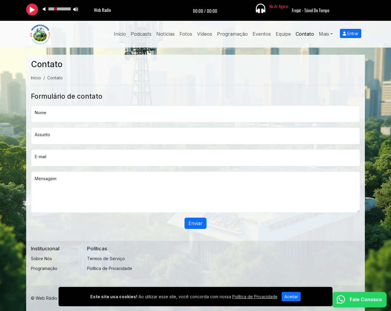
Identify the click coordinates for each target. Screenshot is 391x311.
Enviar (195, 223)
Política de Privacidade (109, 268)
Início (120, 34)
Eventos (262, 34)
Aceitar (291, 296)
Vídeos (204, 34)
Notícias (165, 34)
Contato (305, 34)
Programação (232, 34)
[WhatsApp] (359, 299)
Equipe (283, 34)
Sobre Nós (41, 258)
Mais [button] (324, 34)
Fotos (185, 34)
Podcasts (141, 34)
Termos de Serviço (106, 258)
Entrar (351, 33)
